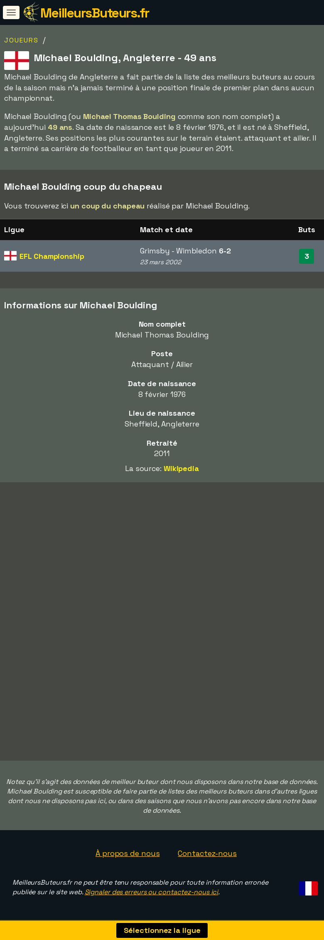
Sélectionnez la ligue (162, 930)
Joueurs (21, 40)
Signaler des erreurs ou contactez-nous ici (151, 892)
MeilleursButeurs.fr (94, 13)
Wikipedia (181, 468)
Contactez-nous (207, 853)
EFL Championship (52, 256)
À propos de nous (128, 853)
